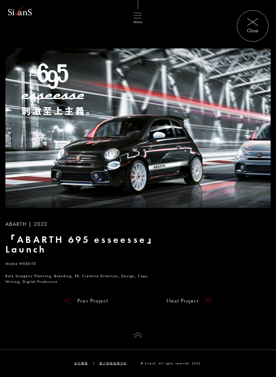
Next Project (183, 300)
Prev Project (92, 300)
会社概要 (81, 363)
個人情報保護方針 (113, 363)
